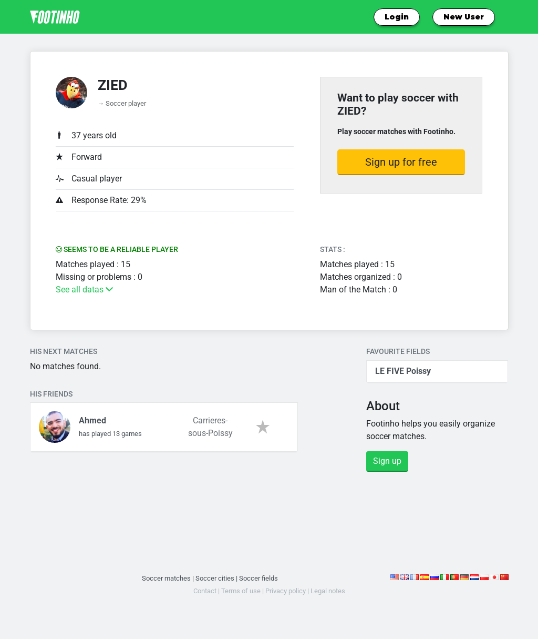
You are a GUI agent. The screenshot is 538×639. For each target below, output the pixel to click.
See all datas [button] (84, 290)
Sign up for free (401, 162)
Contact (204, 591)
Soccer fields (258, 578)
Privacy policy (285, 591)
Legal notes (328, 591)
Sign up (387, 461)
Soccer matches (166, 578)
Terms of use (241, 591)
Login (397, 17)
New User (463, 17)
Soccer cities (214, 578)
